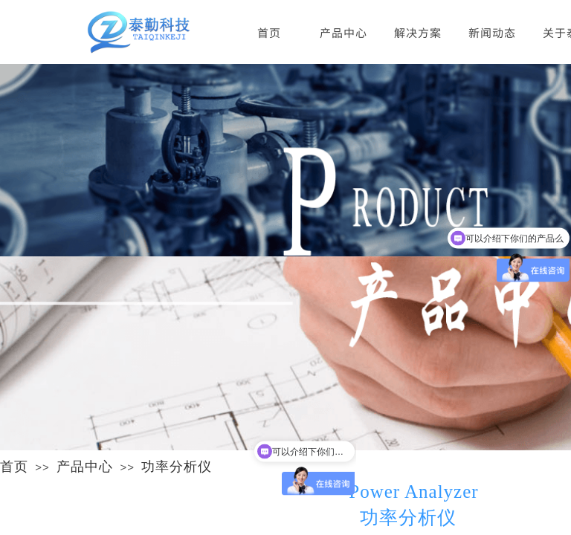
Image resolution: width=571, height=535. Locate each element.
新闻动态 (492, 32)
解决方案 (418, 32)
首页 (14, 466)
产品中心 (85, 466)
